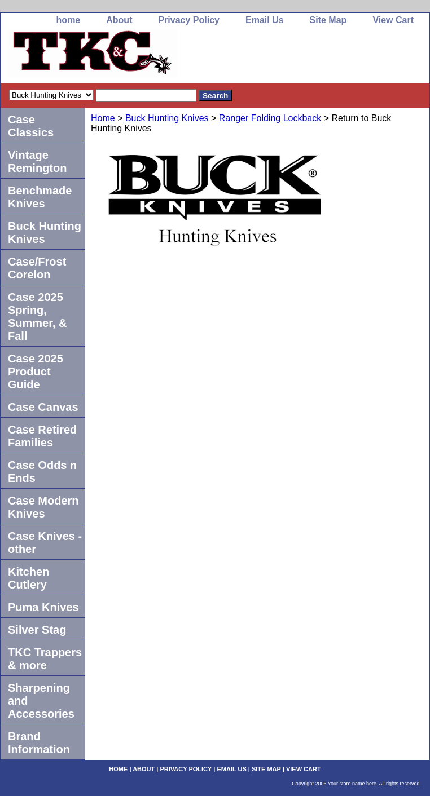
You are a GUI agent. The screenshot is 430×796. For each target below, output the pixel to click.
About (119, 20)
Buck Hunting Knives (167, 118)
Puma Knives (43, 607)
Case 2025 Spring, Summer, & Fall (37, 316)
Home (103, 118)
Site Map (328, 20)
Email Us (264, 20)
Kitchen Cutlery (28, 578)
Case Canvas (43, 407)
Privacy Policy (189, 20)
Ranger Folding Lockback (270, 118)
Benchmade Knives (40, 197)
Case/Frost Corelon (37, 268)
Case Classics (31, 126)
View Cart (393, 20)
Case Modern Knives (43, 507)
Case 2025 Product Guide (35, 371)
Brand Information (39, 742)
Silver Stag (37, 629)
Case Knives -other (45, 542)
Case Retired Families (42, 436)
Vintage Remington (37, 161)
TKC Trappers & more (45, 658)
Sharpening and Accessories (41, 701)
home (68, 20)
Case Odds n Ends (42, 471)
